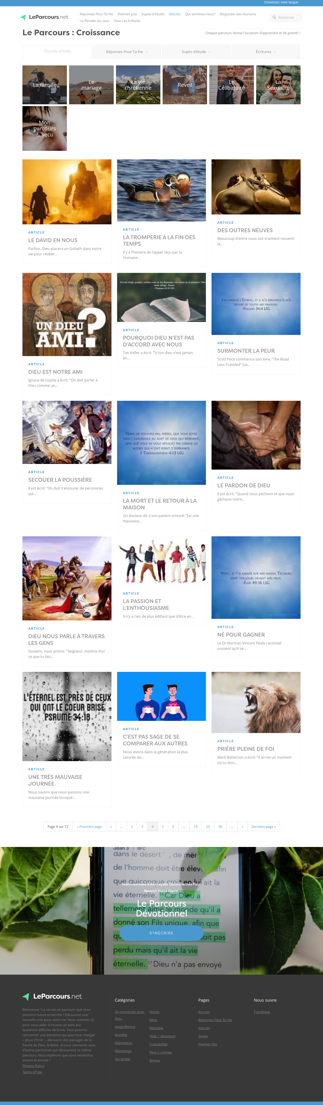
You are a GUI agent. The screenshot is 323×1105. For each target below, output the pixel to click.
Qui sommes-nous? (200, 14)
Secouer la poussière (60, 479)
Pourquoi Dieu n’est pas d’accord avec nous (158, 341)
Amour (155, 1060)
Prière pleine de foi (245, 749)
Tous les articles (57, 51)
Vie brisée (122, 1059)
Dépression (123, 1043)
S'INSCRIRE (162, 933)
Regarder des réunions (238, 14)
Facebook (262, 1012)
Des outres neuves (245, 230)
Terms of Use (32, 1072)
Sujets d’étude (152, 14)
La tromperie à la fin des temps (159, 241)
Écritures (266, 51)
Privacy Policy (33, 1066)
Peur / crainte (161, 1052)
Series (203, 1036)
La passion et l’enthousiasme (146, 605)
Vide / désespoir (163, 1036)
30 (220, 826)
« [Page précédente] (111, 826)
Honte (154, 1012)
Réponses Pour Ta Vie (96, 14)
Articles (175, 14)
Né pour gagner (241, 634)
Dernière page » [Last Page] (263, 826)
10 (196, 826)
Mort (153, 1020)
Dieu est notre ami (55, 372)
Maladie (156, 1028)
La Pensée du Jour (94, 21)
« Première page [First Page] (89, 826)
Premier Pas (207, 1044)
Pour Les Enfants (127, 21)
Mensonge (123, 1051)
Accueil (204, 1012)
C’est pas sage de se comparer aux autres (155, 740)
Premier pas (127, 14)
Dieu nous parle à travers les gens (66, 640)
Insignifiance (125, 1027)
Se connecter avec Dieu (130, 1015)
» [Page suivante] (242, 826)
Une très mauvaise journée (55, 780)
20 (208, 826)
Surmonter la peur (246, 350)
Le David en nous (52, 240)
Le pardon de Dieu (243, 485)
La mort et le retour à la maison (159, 504)
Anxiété (121, 1035)
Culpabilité (159, 1044)
